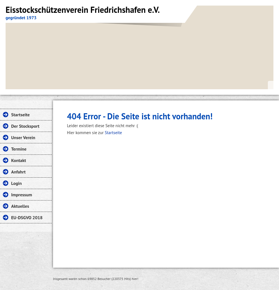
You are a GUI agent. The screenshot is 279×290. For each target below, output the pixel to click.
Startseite (113, 132)
